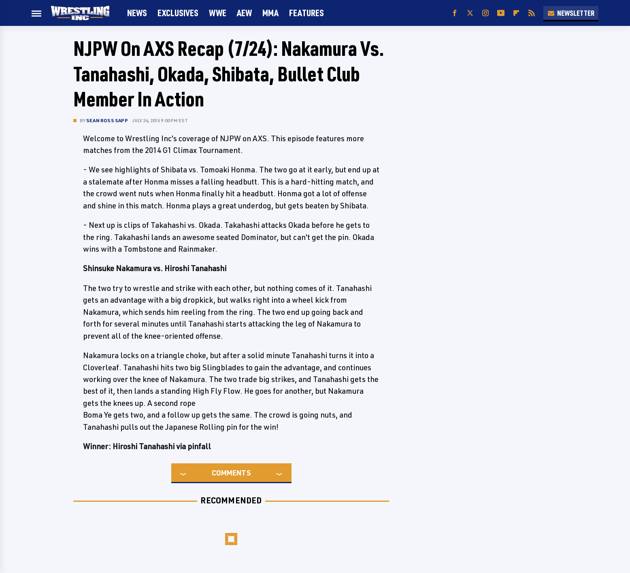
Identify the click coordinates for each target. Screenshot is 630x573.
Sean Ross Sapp (107, 120)
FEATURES (306, 12)
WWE (217, 12)
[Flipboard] (516, 13)
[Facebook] (454, 13)
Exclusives (178, 12)
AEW (244, 12)
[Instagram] (485, 13)
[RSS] (531, 13)
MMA (270, 12)
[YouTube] (500, 13)
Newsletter (570, 12)
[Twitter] (470, 13)
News (137, 12)
